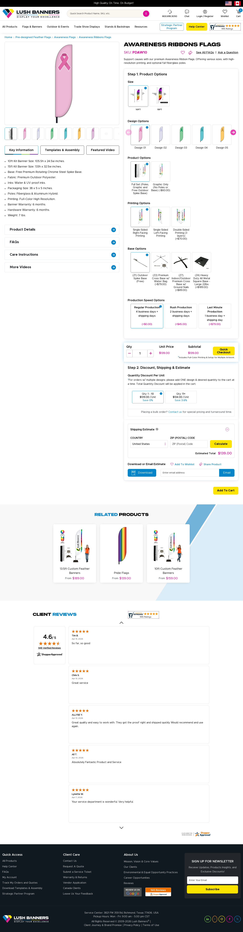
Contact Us (70, 861)
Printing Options (139, 203)
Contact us (175, 412)
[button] (9, 26)
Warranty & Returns (75, 877)
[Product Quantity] (140, 353)
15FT (159, 110)
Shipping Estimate (142, 429)
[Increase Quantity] (150, 353)
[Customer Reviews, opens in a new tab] (225, 27)
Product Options (139, 157)
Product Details (63, 229)
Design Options (138, 121)
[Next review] (121, 827)
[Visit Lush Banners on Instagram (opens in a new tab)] (222, 919)
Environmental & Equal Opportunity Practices (151, 872)
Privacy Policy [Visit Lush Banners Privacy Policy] (132, 925)
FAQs (63, 242)
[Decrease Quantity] (129, 353)
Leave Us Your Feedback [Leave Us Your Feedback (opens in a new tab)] (78, 894)
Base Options (137, 248)
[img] (49, 643)
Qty (129, 346)
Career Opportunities (137, 878)
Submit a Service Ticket (77, 872)
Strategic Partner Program (18, 894)
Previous (128, 132)
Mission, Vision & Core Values (141, 861)
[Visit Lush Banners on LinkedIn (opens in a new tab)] (207, 919)
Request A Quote (73, 866)
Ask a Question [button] (228, 52)
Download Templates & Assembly (22, 888)
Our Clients (130, 867)
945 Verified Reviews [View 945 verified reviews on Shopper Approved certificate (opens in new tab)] (49, 648)
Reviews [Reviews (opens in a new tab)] (129, 883)
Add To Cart (224, 490)
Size (130, 81)
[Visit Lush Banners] (25, 919)
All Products (9, 861)
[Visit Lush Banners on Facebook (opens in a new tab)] (229, 919)
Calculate (221, 444)
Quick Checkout (223, 351)
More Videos (63, 267)
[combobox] (149, 444)
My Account (9, 877)
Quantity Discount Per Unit (146, 375)
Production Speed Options (146, 300)
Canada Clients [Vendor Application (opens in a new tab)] (72, 888)
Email (225, 473)
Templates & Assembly (62, 150)
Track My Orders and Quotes (20, 883)
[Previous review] (121, 622)
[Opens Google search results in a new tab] (133, 892)
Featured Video (103, 150)
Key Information (21, 150)
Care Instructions (63, 254)
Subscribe (212, 889)
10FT (138, 110)
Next (233, 132)
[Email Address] (212, 880)
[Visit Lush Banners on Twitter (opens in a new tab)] (237, 919)
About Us (131, 854)
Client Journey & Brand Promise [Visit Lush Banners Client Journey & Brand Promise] (103, 925)
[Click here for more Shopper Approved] (196, 834)
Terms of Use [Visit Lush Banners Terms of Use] (151, 925)
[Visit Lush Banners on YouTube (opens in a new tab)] (214, 919)
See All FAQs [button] (205, 52)
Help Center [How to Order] (9, 866)
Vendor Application (74, 883)
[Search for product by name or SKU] (108, 13)
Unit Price (166, 346)
